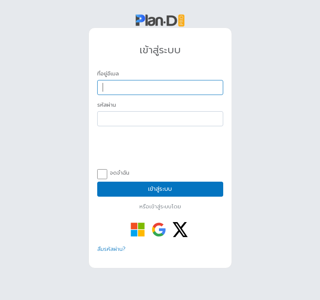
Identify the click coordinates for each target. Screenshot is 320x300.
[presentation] (160, 148)
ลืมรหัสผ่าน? (111, 249)
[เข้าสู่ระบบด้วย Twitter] (180, 229)
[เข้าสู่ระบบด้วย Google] (159, 229)
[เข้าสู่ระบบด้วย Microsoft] (137, 229)
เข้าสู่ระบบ (160, 189)
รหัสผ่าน (106, 105)
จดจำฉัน (113, 173)
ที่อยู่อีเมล (108, 74)
